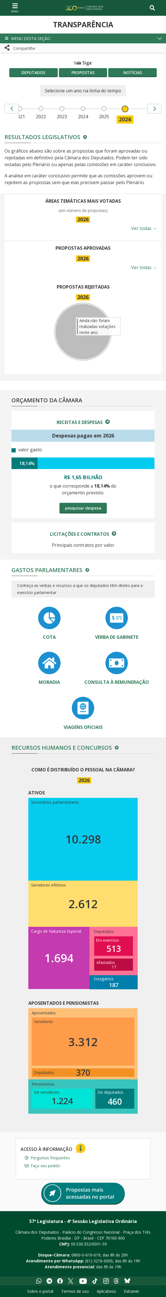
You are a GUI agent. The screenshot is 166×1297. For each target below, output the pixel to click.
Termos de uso (75, 1291)
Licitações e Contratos (80, 534)
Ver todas (144, 228)
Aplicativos (106, 1291)
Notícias (132, 72)
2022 (41, 116)
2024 (83, 116)
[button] (83, 38)
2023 (62, 116)
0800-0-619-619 (86, 1255)
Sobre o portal (40, 1291)
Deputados (33, 72)
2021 (20, 116)
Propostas (83, 72)
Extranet (131, 1291)
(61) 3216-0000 (99, 1260)
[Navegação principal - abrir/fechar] (14, 7)
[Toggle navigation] (152, 8)
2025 (104, 116)
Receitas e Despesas (80, 422)
